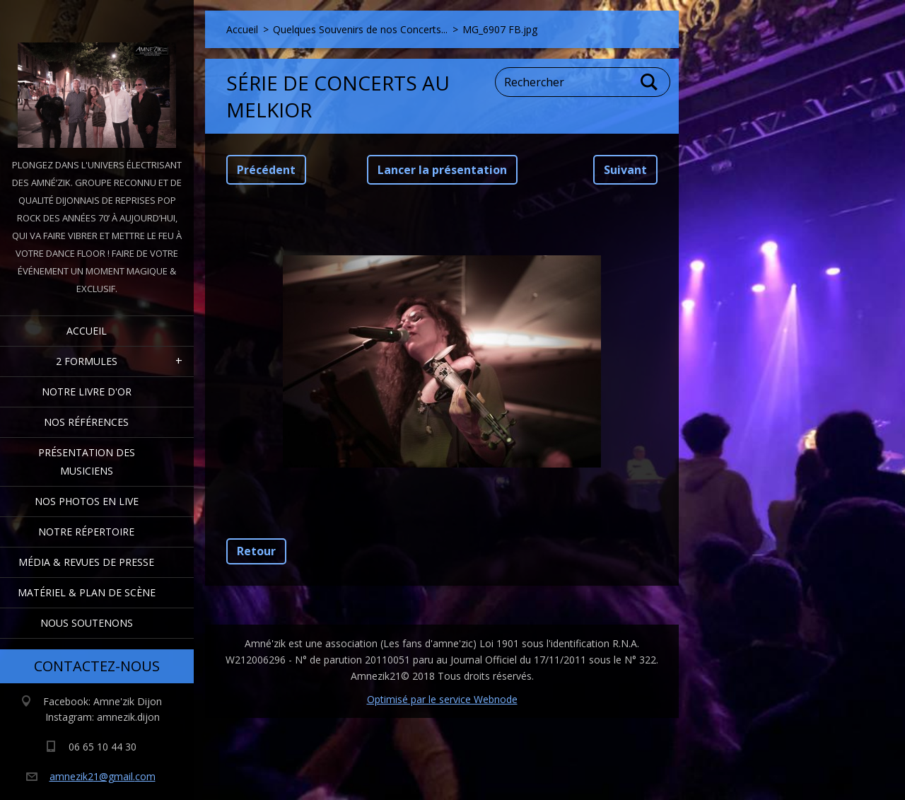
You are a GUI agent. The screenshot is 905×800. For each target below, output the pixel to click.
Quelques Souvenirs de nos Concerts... (360, 29)
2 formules (86, 361)
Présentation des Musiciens (86, 461)
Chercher (650, 82)
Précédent (266, 170)
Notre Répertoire (86, 531)
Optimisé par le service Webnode (442, 699)
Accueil (86, 330)
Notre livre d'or (87, 391)
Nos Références (86, 422)
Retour (256, 551)
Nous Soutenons (86, 623)
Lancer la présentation (442, 170)
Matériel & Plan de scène (87, 592)
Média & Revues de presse (86, 562)
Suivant (625, 170)
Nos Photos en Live (87, 501)
